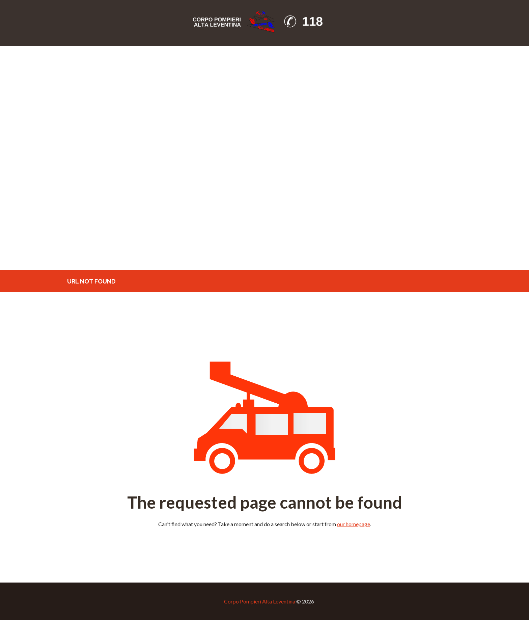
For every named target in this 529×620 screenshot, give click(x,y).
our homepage (353, 524)
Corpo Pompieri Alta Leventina (259, 601)
